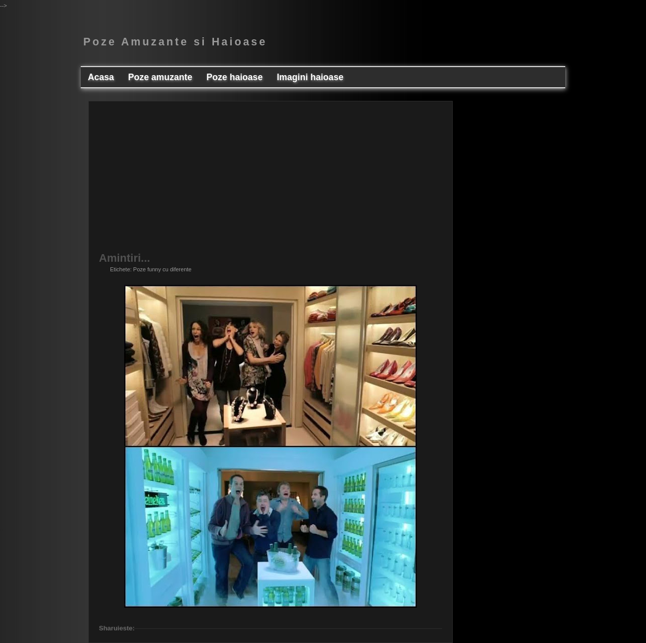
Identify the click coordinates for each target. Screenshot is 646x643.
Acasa (101, 77)
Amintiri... (124, 258)
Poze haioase (234, 77)
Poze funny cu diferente (162, 269)
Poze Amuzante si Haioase (175, 42)
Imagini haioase (310, 77)
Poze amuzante (160, 77)
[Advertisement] (270, 182)
